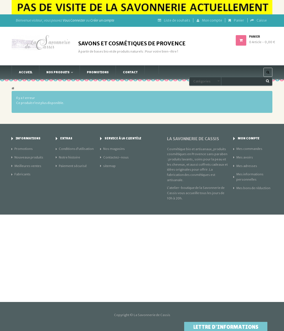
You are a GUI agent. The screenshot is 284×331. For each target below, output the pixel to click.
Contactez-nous (116, 157)
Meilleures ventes (27, 166)
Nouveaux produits (28, 157)
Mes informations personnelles (249, 176)
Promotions (23, 149)
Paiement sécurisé (73, 166)
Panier (237, 20)
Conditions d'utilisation (76, 149)
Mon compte (209, 20)
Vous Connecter (74, 20)
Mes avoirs (244, 157)
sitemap (109, 166)
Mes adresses (246, 166)
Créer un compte (102, 20)
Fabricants (22, 174)
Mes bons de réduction (253, 188)
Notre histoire (69, 157)
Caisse (258, 20)
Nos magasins (114, 149)
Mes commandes (249, 149)
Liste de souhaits (174, 20)
